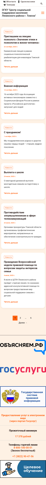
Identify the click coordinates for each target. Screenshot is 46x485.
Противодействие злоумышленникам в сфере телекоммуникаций (20, 215)
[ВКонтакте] (10, 1)
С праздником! (12, 132)
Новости (8, 32)
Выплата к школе (14, 172)
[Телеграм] (9, 5)
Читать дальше (11, 66)
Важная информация (16, 85)
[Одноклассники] (26, 1)
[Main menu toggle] (42, 13)
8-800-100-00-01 (23, 447)
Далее (23, 322)
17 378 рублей (23, 436)
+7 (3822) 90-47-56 (22, 456)
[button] (41, 3)
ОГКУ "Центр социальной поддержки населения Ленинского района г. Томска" (19, 12)
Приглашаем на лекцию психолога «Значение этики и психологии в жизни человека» (21, 39)
